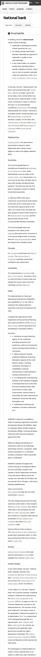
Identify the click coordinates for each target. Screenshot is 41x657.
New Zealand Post (25, 519)
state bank (16, 625)
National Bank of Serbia (16, 552)
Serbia (26, 555)
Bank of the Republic (15, 276)
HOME (4, 9)
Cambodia (11, 131)
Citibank (26, 622)
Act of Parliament (14, 171)
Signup (30, 2)
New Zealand (12, 492)
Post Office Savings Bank (20, 513)
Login (37, 2)
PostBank (11, 521)
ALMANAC (20, 9)
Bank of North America (29, 575)
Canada (14, 253)
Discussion (18, 25)
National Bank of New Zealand (22, 532)
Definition (28, 25)
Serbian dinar (29, 558)
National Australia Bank (22, 239)
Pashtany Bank (13, 142)
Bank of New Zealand (19, 507)
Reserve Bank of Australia (20, 216)
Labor (21, 177)
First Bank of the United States (23, 578)
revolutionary (12, 575)
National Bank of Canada (20, 117)
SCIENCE (29, 9)
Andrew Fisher (13, 177)
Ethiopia (17, 125)
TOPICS (12, 9)
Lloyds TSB (17, 541)
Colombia (26, 273)
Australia (32, 168)
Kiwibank (21, 495)
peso (28, 285)
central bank (22, 108)
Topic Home (8, 25)
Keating (10, 233)
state (29, 48)
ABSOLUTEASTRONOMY (16, 3)
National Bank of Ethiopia (17, 122)
